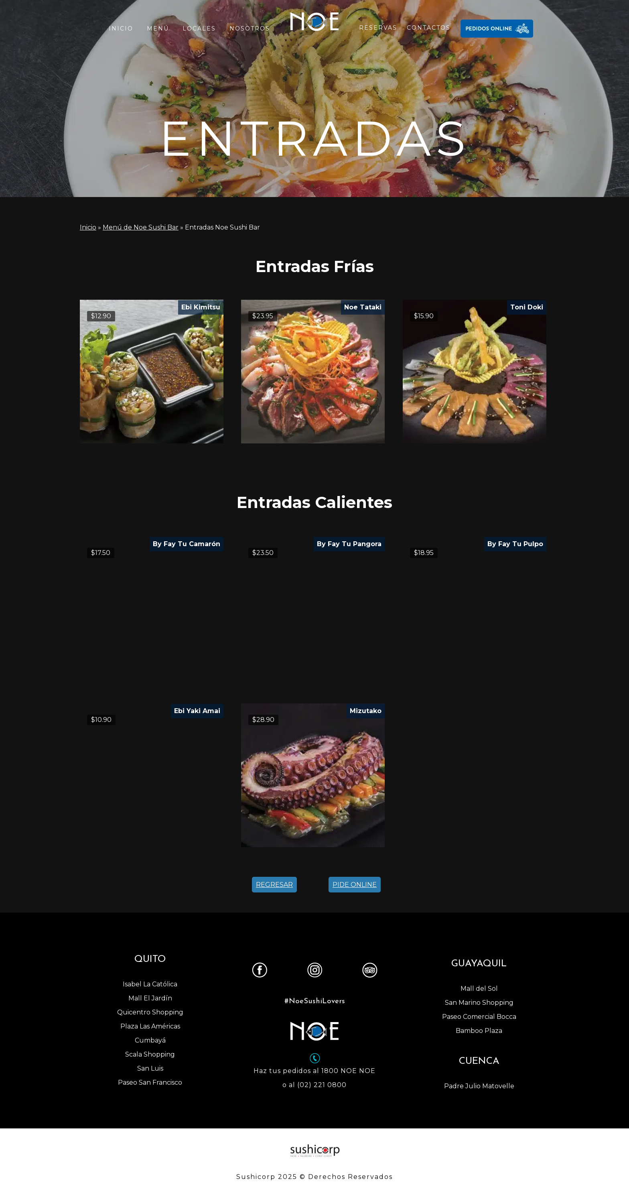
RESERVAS (378, 27)
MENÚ (158, 28)
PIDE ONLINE (355, 884)
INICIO (121, 28)
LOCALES (199, 28)
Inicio (88, 227)
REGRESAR (274, 884)
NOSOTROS (249, 28)
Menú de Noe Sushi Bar (141, 227)
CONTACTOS (428, 27)
